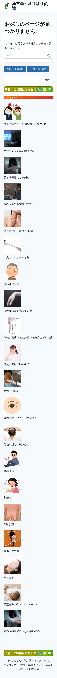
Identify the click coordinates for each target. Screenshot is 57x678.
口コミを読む (38, 68)
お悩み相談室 (14, 68)
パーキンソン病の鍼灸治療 (19, 150)
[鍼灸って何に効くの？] (12, 352)
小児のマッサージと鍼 (16, 257)
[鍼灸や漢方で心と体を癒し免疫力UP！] (12, 111)
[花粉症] (12, 485)
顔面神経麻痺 (11, 284)
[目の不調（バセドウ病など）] (12, 405)
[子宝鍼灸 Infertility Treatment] (12, 592)
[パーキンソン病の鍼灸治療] (12, 138)
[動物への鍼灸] (12, 378)
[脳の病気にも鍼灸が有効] (12, 191)
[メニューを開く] (50, 6)
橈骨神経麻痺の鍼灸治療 (18, 310)
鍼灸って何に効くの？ (16, 364)
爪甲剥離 (9, 524)
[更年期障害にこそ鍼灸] (12, 165)
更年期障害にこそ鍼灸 (16, 177)
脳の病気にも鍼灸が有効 (18, 204)
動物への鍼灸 (11, 390)
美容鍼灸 (9, 577)
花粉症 (7, 497)
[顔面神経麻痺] (12, 271)
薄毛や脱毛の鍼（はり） (18, 444)
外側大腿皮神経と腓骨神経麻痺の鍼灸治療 (28, 337)
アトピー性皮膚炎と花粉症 (19, 230)
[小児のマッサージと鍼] (12, 245)
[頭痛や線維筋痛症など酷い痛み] (12, 618)
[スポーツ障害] (12, 538)
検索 (48, 79)
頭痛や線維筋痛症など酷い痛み (22, 631)
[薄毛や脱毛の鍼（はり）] (12, 432)
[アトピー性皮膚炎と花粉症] (12, 218)
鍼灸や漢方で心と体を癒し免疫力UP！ (26, 123)
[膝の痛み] (12, 458)
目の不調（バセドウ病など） (20, 417)
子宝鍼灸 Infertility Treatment (20, 604)
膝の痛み (9, 471)
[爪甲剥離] (12, 512)
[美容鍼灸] (12, 565)
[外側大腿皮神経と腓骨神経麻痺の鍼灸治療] (12, 325)
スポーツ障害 (11, 551)
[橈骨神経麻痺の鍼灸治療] (12, 298)
